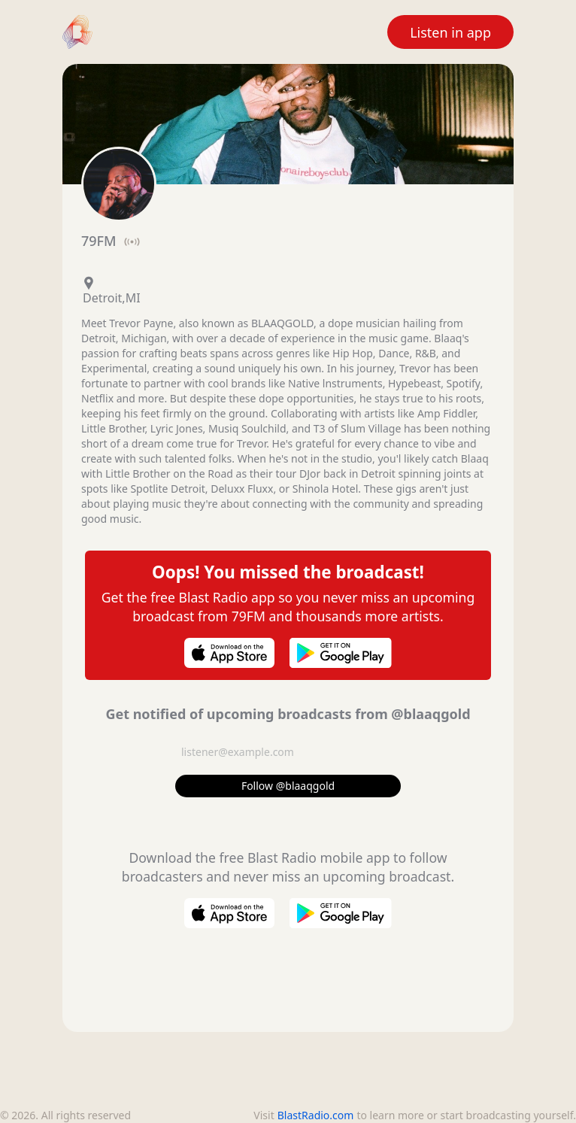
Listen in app (450, 32)
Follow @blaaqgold (288, 786)
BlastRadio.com (315, 1115)
